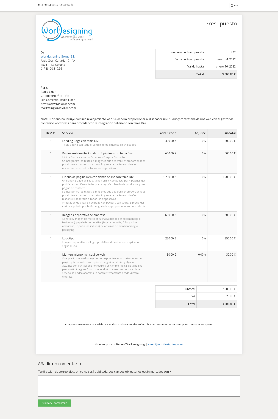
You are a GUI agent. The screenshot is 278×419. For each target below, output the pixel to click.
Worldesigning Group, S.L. (58, 56)
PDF (234, 5)
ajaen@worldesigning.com (165, 344)
